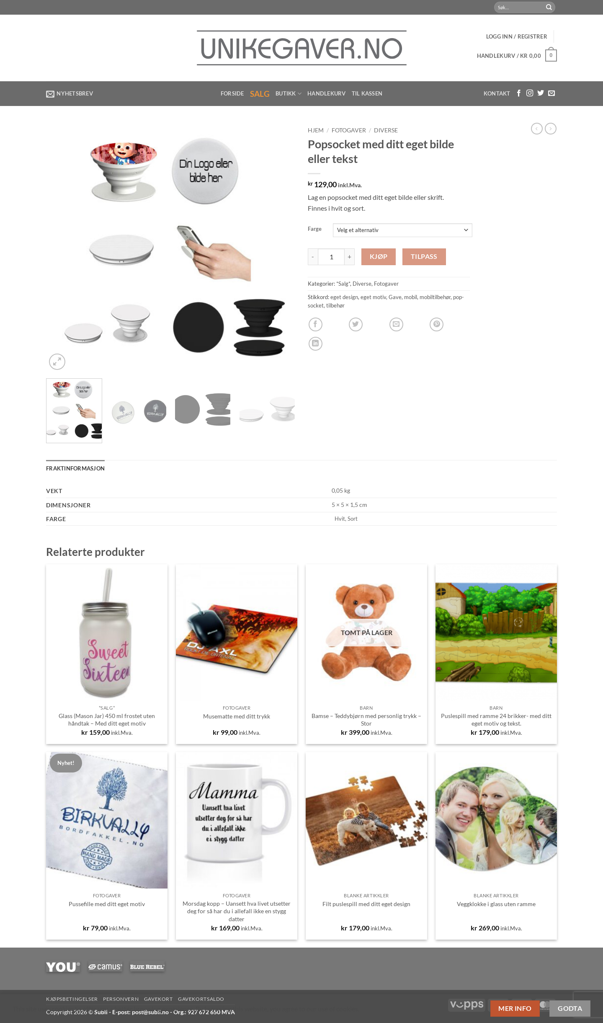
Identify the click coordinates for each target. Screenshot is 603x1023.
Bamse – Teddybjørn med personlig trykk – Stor (366, 719)
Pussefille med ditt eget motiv (107, 903)
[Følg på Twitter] (540, 93)
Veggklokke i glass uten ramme (496, 903)
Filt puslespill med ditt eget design (366, 903)
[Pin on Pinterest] (436, 324)
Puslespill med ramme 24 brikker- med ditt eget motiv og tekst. (496, 719)
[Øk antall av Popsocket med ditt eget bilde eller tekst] (350, 256)
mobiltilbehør (435, 297)
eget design (344, 297)
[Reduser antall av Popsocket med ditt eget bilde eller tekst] (313, 256)
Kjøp (379, 256)
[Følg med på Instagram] (529, 93)
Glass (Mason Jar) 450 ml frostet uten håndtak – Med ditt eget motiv (107, 719)
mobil (410, 297)
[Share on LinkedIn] (315, 344)
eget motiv (373, 297)
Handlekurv (326, 93)
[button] (516, 36)
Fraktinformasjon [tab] (75, 468)
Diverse (386, 130)
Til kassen (367, 93)
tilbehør (335, 305)
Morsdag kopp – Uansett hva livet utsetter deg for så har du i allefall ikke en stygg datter (237, 911)
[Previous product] (551, 128)
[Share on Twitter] (356, 324)
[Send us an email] (551, 93)
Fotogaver (349, 130)
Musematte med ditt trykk (236, 716)
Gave (395, 297)
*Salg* (343, 283)
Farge (315, 229)
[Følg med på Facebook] (518, 93)
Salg (260, 93)
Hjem (316, 130)
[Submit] (549, 7)
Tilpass (424, 256)
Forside (232, 93)
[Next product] (537, 128)
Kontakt (497, 93)
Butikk (289, 94)
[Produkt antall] (331, 256)
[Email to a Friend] (396, 324)
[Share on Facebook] (315, 324)
